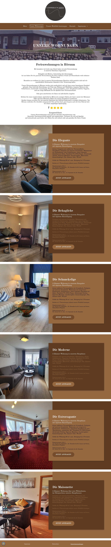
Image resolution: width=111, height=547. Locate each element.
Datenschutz (55, 544)
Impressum (27, 544)
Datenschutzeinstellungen (77, 544)
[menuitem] (25, 26)
